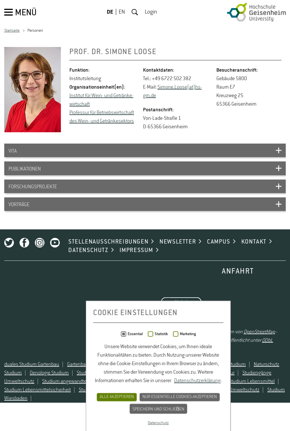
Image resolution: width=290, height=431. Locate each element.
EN (122, 12)
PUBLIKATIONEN (24, 171)
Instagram (39, 251)
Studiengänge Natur (213, 384)
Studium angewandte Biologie (73, 393)
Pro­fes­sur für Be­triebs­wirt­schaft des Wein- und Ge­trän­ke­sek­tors (101, 117)
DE (110, 12)
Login (151, 12)
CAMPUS (218, 250)
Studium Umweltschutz (235, 401)
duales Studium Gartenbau (31, 376)
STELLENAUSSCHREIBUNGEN (108, 250)
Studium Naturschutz (181, 401)
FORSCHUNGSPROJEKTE (32, 190)
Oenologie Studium (49, 384)
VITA (12, 152)
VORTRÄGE (18, 209)
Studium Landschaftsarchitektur (187, 393)
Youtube (55, 251)
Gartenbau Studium (87, 376)
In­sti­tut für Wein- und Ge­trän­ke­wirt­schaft (101, 100)
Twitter (9, 251)
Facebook (24, 251)
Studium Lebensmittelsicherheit (37, 401)
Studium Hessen (129, 393)
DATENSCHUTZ (88, 258)
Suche (135, 12)
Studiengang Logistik (98, 384)
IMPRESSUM (136, 258)
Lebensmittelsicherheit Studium (212, 376)
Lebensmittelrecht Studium (143, 376)
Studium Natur (136, 401)
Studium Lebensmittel (252, 393)
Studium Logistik (96, 401)
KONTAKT (253, 250)
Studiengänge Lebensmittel (156, 384)
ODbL (267, 349)
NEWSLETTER (177, 250)
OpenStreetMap (259, 340)
